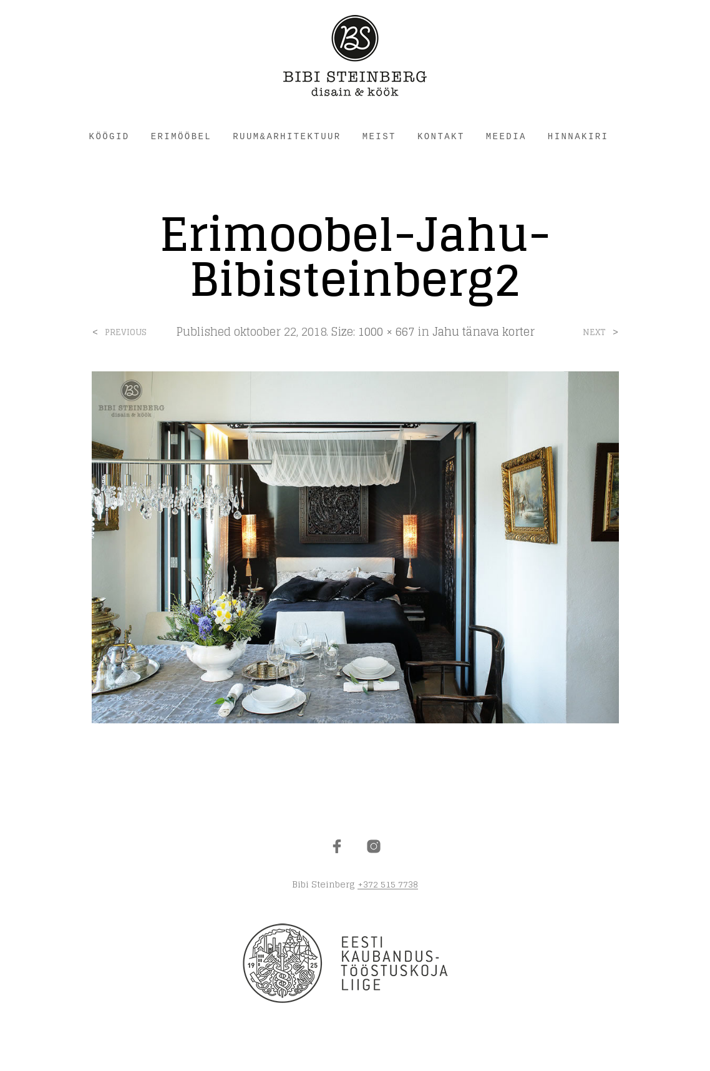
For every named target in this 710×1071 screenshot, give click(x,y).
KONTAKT (441, 137)
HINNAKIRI (578, 137)
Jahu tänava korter (483, 331)
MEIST (379, 137)
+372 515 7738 (387, 884)
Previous (126, 332)
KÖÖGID (109, 137)
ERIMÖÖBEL (181, 137)
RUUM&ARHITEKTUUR (287, 137)
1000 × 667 (386, 331)
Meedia (506, 137)
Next (594, 332)
